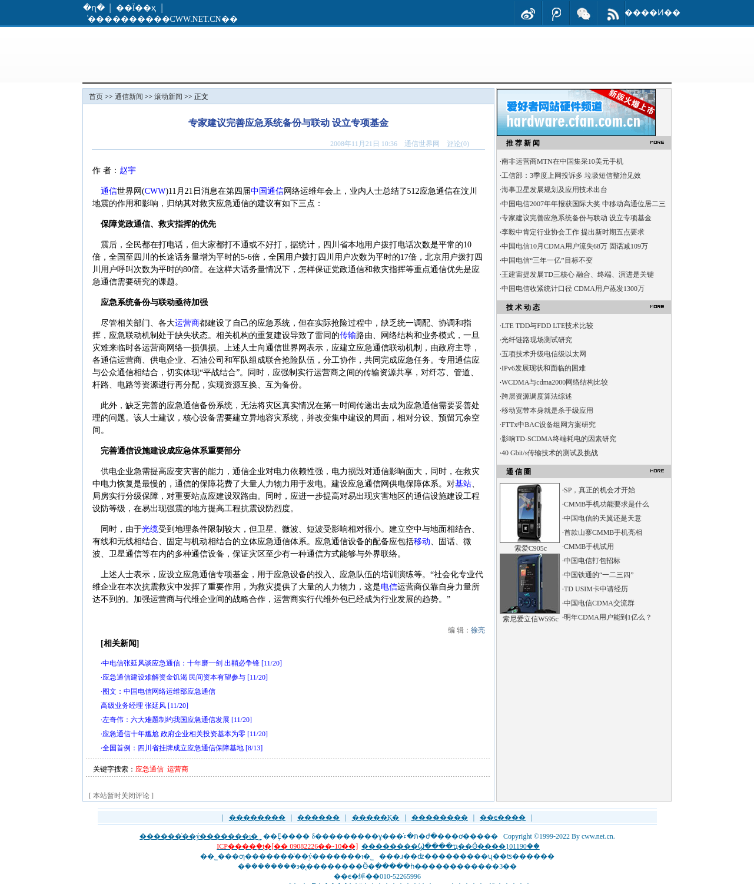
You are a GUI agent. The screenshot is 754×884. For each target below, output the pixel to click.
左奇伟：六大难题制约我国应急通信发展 (166, 720)
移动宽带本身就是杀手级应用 (547, 410)
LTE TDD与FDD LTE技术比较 (547, 326)
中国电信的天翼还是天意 (603, 518)
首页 (96, 96)
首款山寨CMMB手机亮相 (603, 532)
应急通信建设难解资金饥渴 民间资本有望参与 (173, 677)
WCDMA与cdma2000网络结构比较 (554, 382)
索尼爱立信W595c (531, 619)
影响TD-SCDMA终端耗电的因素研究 (558, 439)
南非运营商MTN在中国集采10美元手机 (562, 161)
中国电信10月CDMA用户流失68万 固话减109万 (574, 246)
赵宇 (127, 170)
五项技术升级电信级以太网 (543, 354)
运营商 (187, 323)
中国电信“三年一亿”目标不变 (547, 260)
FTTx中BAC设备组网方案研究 (548, 425)
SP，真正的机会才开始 (599, 490)
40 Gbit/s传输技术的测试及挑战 (549, 453)
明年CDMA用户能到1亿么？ (608, 617)
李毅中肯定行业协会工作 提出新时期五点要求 (573, 232)
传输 (348, 335)
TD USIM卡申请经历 (596, 589)
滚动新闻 (168, 96)
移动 (422, 541)
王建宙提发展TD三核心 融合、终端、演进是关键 (577, 274)
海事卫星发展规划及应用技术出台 (554, 190)
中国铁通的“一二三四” (599, 575)
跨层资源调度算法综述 (536, 396)
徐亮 (478, 630)
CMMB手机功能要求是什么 (606, 504)
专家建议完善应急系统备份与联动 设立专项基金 (576, 218)
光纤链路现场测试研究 (536, 340)
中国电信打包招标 (592, 561)
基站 (463, 483)
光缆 (150, 529)
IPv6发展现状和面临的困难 (543, 368)
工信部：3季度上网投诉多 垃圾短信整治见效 (571, 175)
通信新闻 (129, 96)
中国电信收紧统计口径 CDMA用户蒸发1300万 (573, 288)
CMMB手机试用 (589, 546)
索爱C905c (530, 548)
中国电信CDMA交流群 (599, 603)
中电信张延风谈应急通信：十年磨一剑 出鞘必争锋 (181, 663)
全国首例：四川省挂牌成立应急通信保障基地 (173, 748)
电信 (389, 586)
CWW (155, 191)
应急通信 (149, 769)
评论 (454, 144)
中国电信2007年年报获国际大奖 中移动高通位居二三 (583, 204)
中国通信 (267, 191)
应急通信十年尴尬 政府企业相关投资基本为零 (173, 734)
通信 (109, 191)
